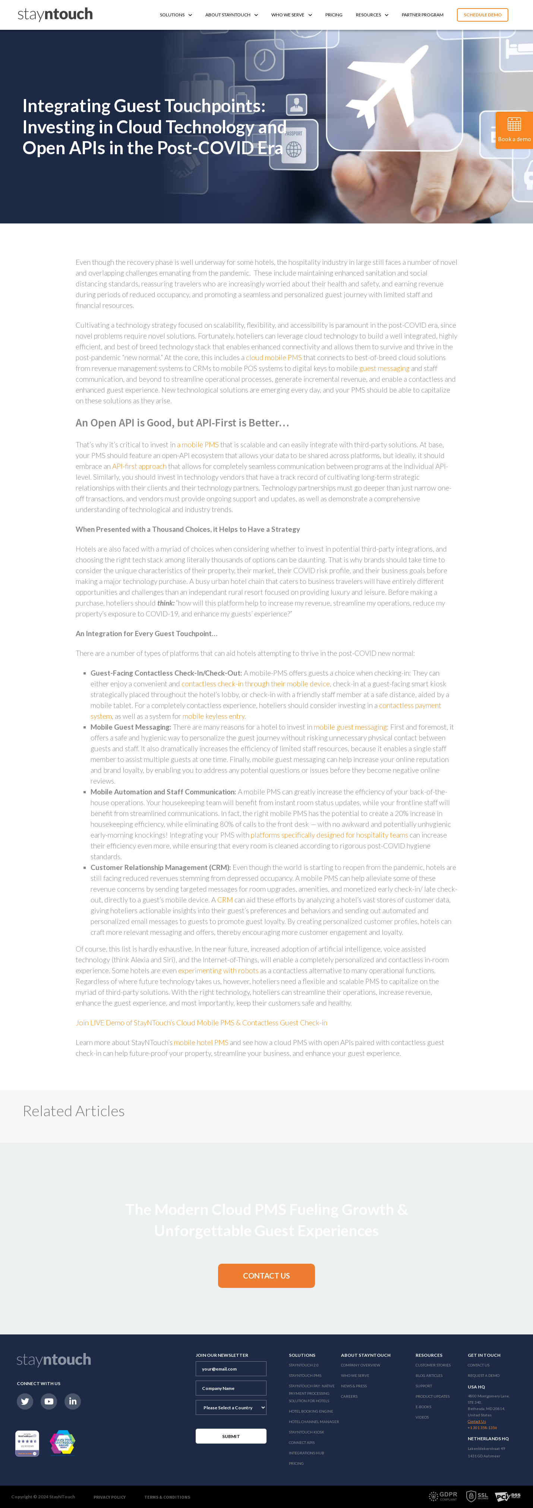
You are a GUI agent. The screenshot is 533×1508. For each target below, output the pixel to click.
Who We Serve (291, 15)
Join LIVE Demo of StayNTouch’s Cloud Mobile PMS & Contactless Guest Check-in (201, 1022)
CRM (224, 899)
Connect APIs (302, 1442)
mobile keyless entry (214, 716)
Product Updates (433, 1396)
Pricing (334, 15)
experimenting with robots (218, 970)
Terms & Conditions (167, 1497)
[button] (266, 1276)
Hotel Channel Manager (314, 1421)
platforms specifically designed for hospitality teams (329, 835)
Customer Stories (433, 1365)
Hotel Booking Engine (311, 1411)
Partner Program (423, 15)
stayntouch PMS (305, 1375)
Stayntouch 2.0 (304, 1365)
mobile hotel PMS (202, 1042)
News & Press (354, 1386)
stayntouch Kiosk (306, 1432)
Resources (372, 15)
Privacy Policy (110, 1497)
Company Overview (360, 1365)
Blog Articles (429, 1375)
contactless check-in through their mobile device (256, 683)
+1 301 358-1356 (482, 1427)
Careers (349, 1396)
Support (424, 1386)
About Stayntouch (231, 15)
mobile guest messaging (350, 727)
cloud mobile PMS (274, 357)
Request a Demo (483, 1375)
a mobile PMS (198, 444)
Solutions (176, 15)
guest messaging (384, 368)
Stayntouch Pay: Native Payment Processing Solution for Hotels (312, 1393)
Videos (422, 1417)
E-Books (423, 1406)
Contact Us (478, 1365)
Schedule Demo (483, 15)
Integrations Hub (306, 1453)
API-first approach (139, 466)
